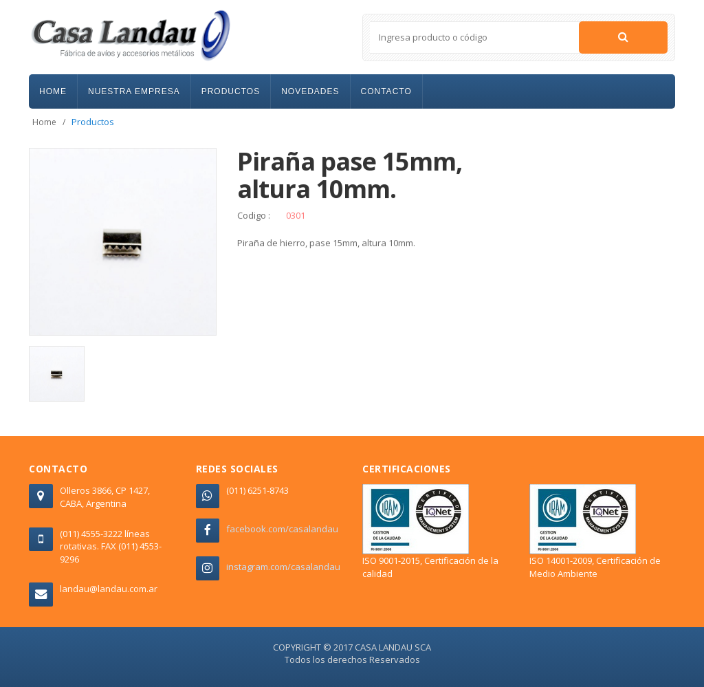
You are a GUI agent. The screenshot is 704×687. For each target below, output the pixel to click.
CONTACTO (386, 91)
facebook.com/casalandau (282, 529)
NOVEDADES (310, 91)
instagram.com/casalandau (283, 566)
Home (44, 122)
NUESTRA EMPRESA (134, 91)
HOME (53, 91)
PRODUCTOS (230, 91)
